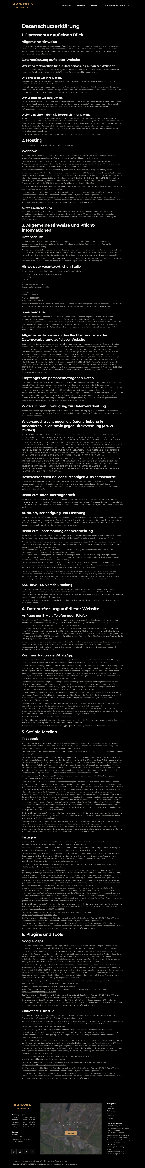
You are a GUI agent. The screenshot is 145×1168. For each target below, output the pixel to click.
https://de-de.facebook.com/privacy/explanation (78, 773)
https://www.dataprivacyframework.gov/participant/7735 (71, 713)
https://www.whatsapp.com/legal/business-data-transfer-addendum (54, 723)
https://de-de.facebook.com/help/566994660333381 (99, 815)
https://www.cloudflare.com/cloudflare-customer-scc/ (44, 1059)
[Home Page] (22, 5)
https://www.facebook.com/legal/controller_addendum (73, 797)
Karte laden (71, 1133)
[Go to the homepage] (23, 1106)
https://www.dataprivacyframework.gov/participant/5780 (71, 1005)
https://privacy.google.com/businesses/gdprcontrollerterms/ (50, 983)
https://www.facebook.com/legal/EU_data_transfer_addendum (51, 815)
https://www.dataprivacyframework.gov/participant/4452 (71, 831)
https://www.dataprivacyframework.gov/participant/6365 (71, 202)
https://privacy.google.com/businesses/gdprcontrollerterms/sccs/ (48, 986)
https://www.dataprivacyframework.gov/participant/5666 (71, 1078)
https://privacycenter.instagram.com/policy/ (96, 906)
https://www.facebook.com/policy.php (41, 818)
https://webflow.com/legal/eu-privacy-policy (93, 170)
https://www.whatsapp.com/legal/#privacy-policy (56, 678)
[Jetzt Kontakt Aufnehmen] (117, 5)
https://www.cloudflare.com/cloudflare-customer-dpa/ (44, 1065)
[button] (67, 5)
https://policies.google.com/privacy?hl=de (39, 992)
